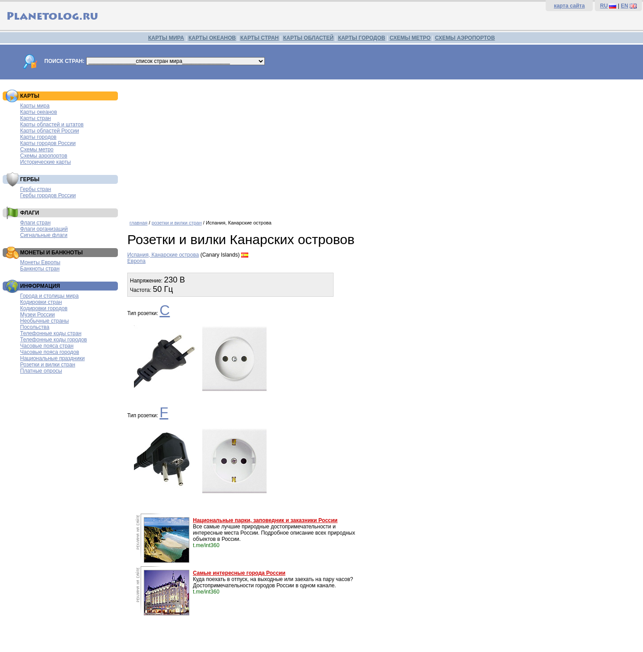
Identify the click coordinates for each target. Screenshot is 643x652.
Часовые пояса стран (47, 346)
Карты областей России (49, 131)
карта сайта (569, 6)
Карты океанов (38, 112)
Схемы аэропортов (43, 156)
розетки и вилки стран (176, 222)
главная (138, 222)
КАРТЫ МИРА (166, 38)
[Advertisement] (383, 146)
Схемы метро (37, 149)
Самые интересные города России (239, 573)
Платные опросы (41, 371)
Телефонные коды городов (53, 339)
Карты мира (35, 106)
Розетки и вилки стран (47, 364)
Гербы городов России (48, 195)
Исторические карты (45, 162)
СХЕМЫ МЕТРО (409, 38)
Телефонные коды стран (50, 333)
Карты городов (38, 137)
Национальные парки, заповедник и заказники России (265, 520)
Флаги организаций (44, 229)
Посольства (35, 327)
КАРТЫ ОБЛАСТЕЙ (308, 38)
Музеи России (37, 314)
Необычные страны (44, 321)
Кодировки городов (43, 308)
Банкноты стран (39, 269)
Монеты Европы (40, 262)
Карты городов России (47, 143)
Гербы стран (35, 189)
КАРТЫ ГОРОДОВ (361, 38)
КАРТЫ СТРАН (259, 38)
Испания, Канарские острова (163, 255)
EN (624, 6)
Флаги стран (35, 223)
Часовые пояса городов (49, 352)
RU (604, 6)
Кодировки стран (41, 302)
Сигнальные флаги (43, 235)
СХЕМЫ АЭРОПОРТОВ (465, 38)
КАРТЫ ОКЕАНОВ (212, 38)
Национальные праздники (52, 358)
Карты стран (35, 118)
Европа (136, 261)
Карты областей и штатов (52, 124)
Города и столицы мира (49, 296)
